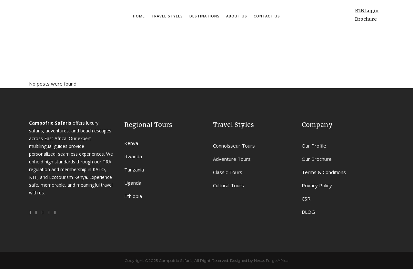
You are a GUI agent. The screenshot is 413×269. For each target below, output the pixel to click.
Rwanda (133, 156)
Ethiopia (133, 196)
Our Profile (314, 145)
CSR (306, 198)
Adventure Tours (232, 159)
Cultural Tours (228, 185)
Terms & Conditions (324, 172)
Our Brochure (317, 159)
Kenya (131, 143)
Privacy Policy (317, 185)
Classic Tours (227, 172)
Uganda (132, 183)
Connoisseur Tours (234, 145)
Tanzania (134, 169)
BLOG (308, 212)
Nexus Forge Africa (270, 260)
